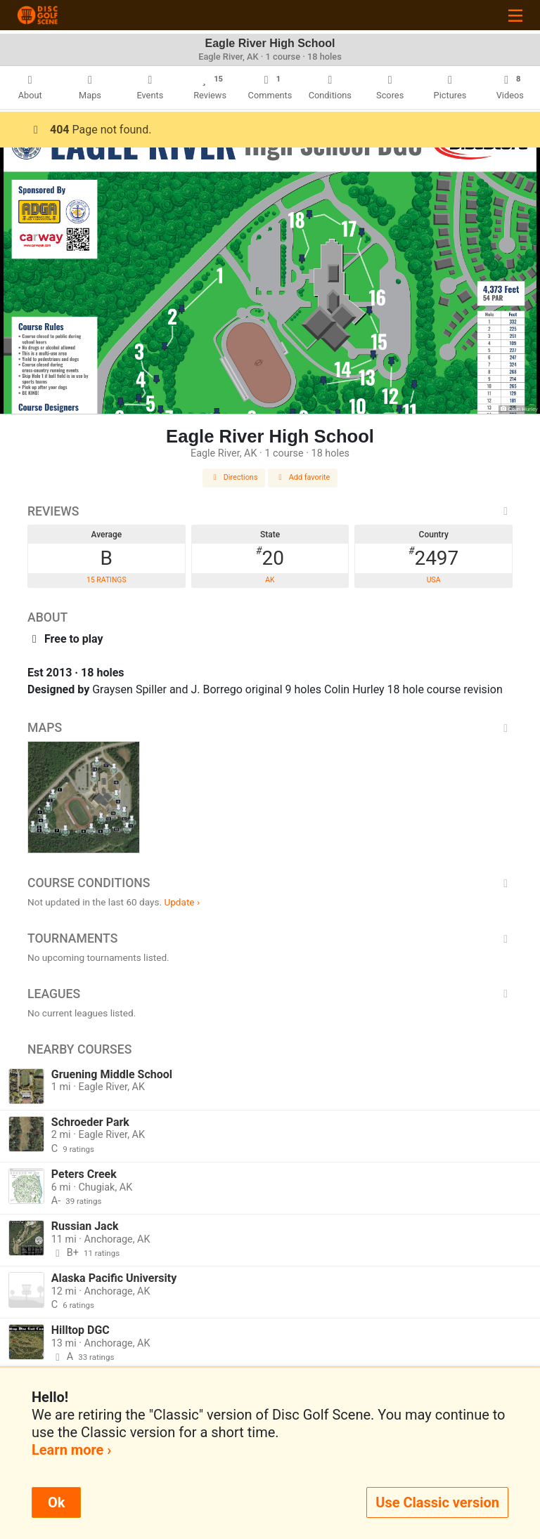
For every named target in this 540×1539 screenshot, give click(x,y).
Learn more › (71, 1449)
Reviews (270, 511)
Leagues (270, 994)
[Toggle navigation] (515, 15)
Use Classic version (437, 1502)
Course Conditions (270, 883)
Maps (270, 728)
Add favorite (303, 477)
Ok (56, 1502)
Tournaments (270, 938)
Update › (182, 902)
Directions (234, 477)
